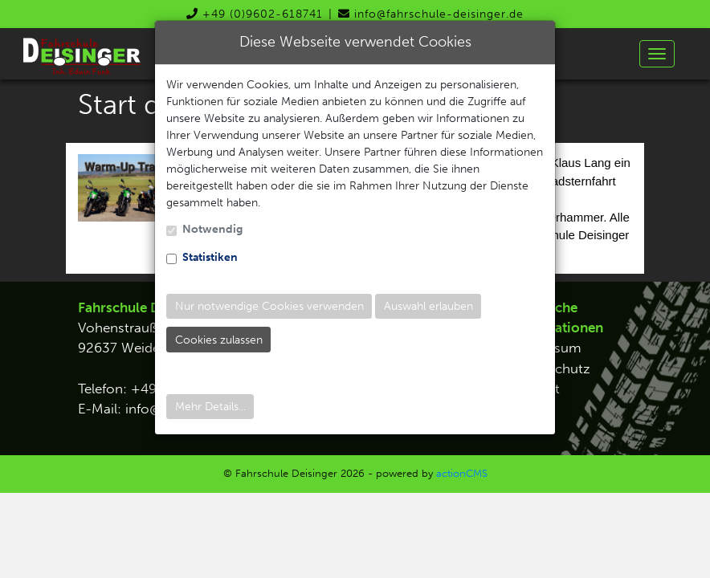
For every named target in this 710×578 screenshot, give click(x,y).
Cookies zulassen (219, 340)
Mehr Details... (210, 406)
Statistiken (210, 257)
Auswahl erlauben (428, 306)
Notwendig (212, 229)
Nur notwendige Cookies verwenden (269, 306)
